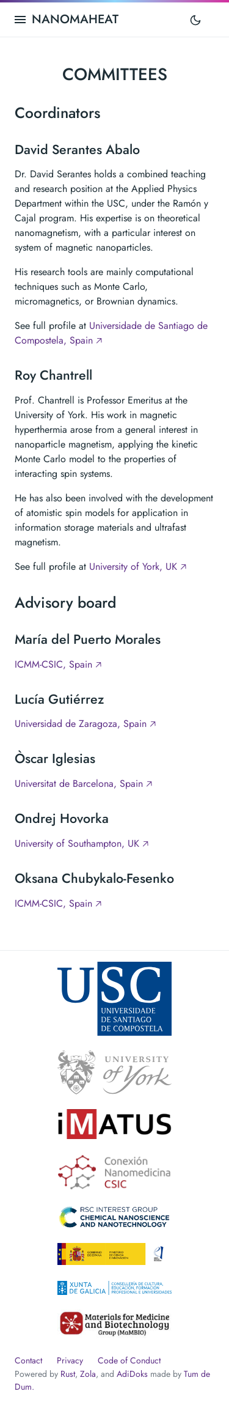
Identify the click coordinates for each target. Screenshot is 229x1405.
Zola (88, 1374)
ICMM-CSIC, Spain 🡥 (58, 664)
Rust (67, 1374)
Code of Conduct (129, 1360)
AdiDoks (132, 1374)
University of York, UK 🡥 (137, 566)
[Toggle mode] (195, 19)
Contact (28, 1360)
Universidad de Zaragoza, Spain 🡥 (85, 724)
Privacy (70, 1360)
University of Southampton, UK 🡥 (81, 843)
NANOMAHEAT (75, 19)
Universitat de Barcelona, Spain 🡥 (83, 783)
